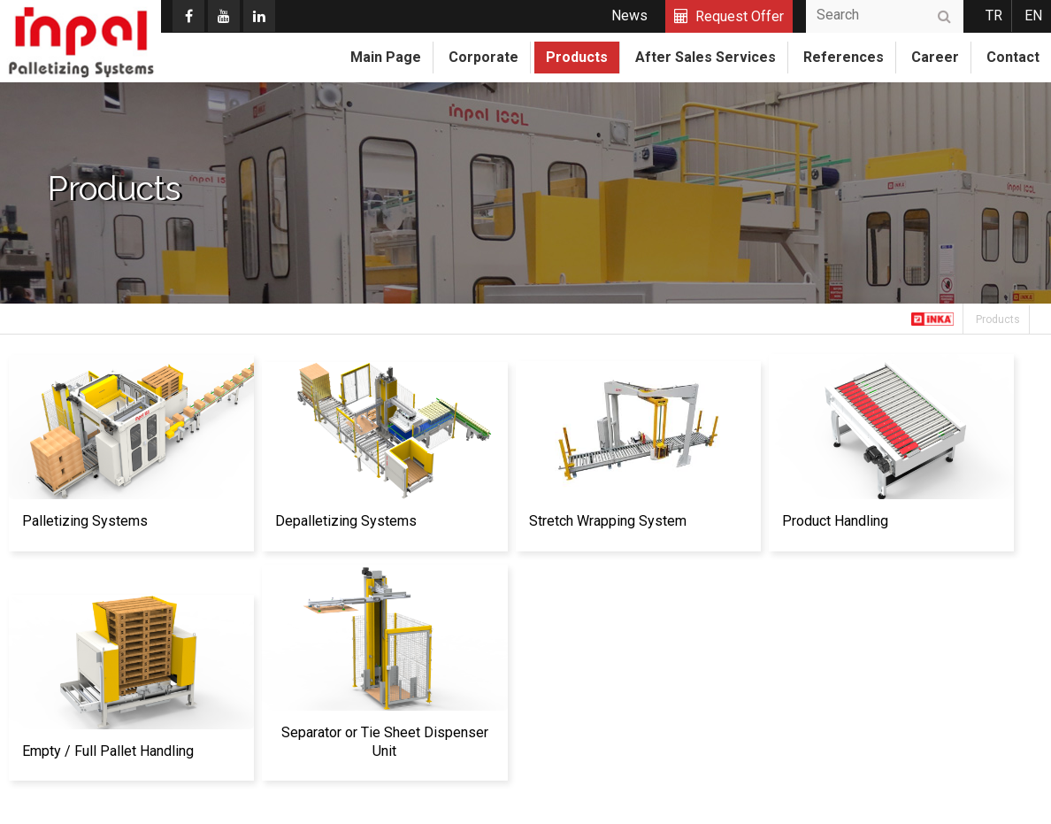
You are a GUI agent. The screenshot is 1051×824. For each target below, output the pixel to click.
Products (577, 57)
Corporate (483, 57)
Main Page (385, 57)
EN (1033, 15)
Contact (1012, 57)
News (629, 15)
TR (994, 15)
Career (935, 57)
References (843, 57)
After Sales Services (705, 57)
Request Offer (739, 16)
